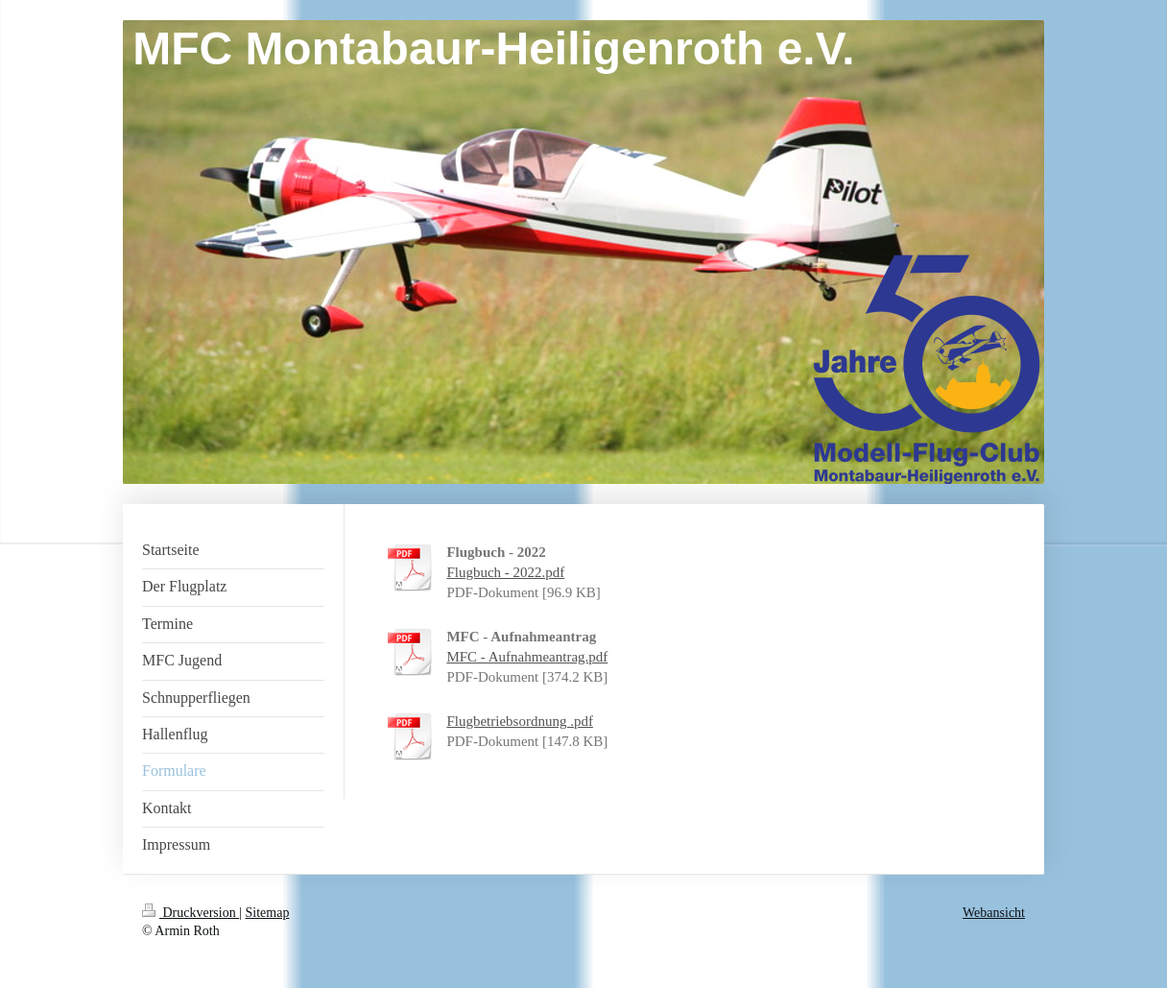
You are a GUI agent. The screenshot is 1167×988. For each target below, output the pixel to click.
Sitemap (268, 912)
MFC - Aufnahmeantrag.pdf (526, 656)
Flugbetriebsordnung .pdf (519, 721)
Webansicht (994, 912)
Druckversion (190, 912)
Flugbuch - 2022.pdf (505, 572)
